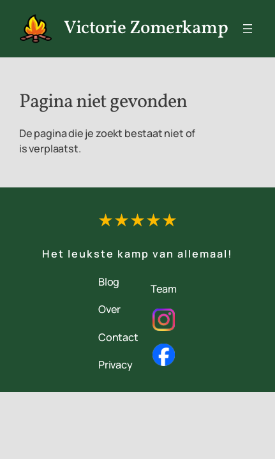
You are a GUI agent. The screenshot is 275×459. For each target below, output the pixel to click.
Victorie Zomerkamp (146, 28)
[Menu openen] (247, 28)
